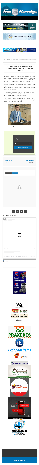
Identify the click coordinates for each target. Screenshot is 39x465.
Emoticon (15, 173)
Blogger (23, 460)
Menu (4, 18)
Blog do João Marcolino (19, 459)
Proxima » (31, 162)
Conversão (8, 173)
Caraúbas (5, 262)
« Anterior (6, 162)
